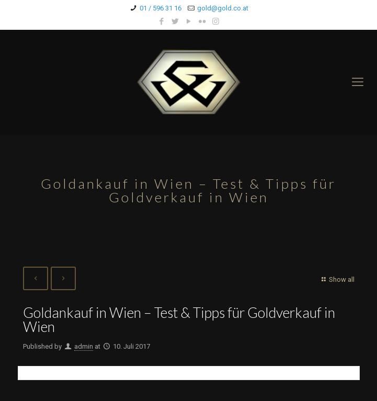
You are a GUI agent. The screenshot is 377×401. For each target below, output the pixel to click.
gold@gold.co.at (222, 8)
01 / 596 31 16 (160, 8)
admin (83, 346)
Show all (336, 279)
